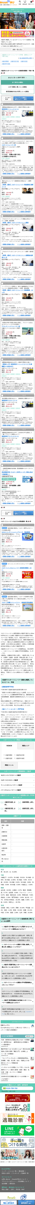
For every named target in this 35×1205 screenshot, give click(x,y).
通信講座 (21, 1171)
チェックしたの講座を (26, 1202)
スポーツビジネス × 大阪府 (9, 780)
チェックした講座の (23, 98)
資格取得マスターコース (9, 400)
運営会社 (12, 1183)
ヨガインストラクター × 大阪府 (11, 775)
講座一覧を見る (17, 49)
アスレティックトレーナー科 (11, 326)
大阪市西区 (5, 61)
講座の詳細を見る (8, 134)
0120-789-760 (10, 1088)
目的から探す (6, 1173)
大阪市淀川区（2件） (10, 810)
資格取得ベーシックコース (10, 109)
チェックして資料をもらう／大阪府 (13, 104)
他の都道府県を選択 (25, 58)
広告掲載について (23, 1181)
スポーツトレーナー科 (9, 145)
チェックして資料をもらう (10, 525)
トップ (4, 1171)
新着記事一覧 (29, 1036)
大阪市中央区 (6, 64)
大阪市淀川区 (14, 61)
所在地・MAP (20, 1189)
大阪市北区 (24, 61)
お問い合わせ (6, 1179)
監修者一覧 (25, 1173)
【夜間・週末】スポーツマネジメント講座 (15, 222)
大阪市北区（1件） (28, 808)
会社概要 (4, 1183)
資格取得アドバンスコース (10, 436)
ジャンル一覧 (12, 1171)
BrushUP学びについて (19, 1179)
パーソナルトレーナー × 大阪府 (11, 790)
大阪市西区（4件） (28, 802)
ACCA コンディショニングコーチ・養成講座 (16, 532)
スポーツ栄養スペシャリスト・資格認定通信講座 (17, 602)
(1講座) (17, 91)
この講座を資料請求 (25, 134)
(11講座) (17, 82)
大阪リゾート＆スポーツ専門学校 (13, 709)
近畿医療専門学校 (8, 687)
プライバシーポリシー (9, 1181)
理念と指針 (5, 1189)
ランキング (15, 1173)
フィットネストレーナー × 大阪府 (11, 785)
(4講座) (17, 87)
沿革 (12, 1189)
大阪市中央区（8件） (10, 803)
